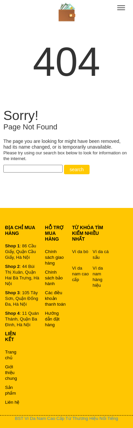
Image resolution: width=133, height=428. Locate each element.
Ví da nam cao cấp (80, 274)
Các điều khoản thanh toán (55, 298)
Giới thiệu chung (11, 372)
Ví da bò (80, 251)
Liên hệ (12, 402)
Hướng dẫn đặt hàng (52, 319)
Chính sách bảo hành (54, 278)
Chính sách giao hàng (54, 257)
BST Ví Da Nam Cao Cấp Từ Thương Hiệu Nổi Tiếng (66, 418)
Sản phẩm (10, 390)
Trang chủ (10, 354)
